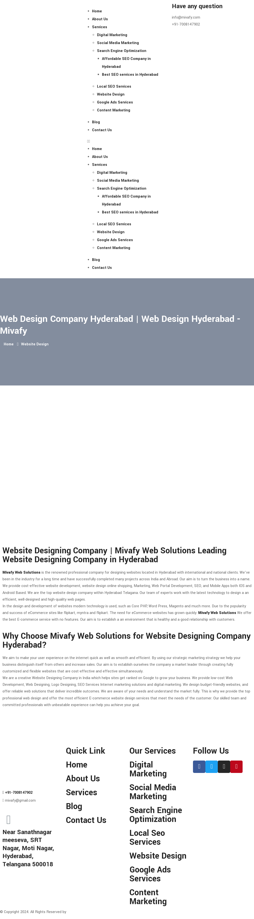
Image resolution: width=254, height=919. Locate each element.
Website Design (111, 94)
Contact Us (102, 130)
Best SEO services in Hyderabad (130, 74)
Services (99, 27)
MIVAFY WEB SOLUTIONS (91, 912)
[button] (127, 141)
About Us (100, 19)
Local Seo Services (147, 837)
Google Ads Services (115, 102)
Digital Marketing (112, 35)
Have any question (197, 6)
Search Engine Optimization (121, 50)
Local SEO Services (114, 86)
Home (97, 11)
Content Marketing (113, 110)
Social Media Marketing (118, 43)
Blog (96, 122)
